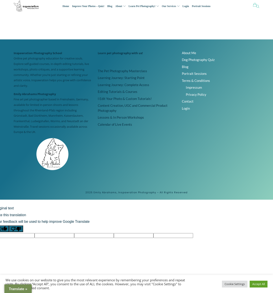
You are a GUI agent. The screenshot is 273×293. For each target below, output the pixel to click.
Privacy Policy (196, 94)
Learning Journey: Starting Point (121, 78)
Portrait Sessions (194, 74)
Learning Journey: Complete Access (123, 85)
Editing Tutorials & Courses (117, 92)
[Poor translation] (16, 228)
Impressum (194, 87)
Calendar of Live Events (115, 124)
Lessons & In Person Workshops (121, 117)
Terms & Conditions (196, 81)
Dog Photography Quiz (198, 60)
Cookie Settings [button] (235, 284)
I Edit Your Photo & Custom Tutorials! (125, 99)
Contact (188, 101)
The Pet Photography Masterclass (122, 71)
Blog (185, 67)
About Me (189, 53)
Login (186, 108)
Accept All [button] (258, 284)
